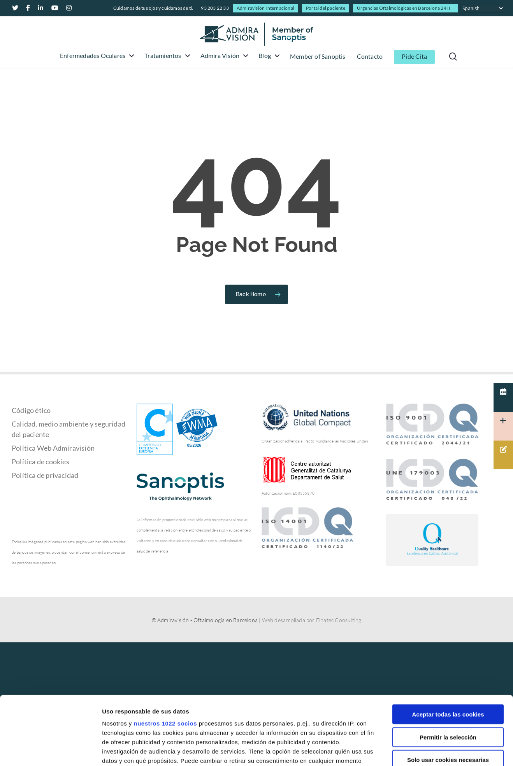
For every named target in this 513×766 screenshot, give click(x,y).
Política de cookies (40, 461)
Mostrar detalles (418, 750)
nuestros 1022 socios (165, 655)
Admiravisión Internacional (265, 8)
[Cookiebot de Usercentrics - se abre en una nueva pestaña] (50, 751)
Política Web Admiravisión (53, 448)
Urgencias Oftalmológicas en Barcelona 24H (403, 8)
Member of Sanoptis (318, 56)
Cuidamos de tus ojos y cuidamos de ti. (153, 8)
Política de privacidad (45, 475)
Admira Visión (223, 55)
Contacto (370, 56)
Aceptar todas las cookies (448, 646)
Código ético (31, 410)
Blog (268, 55)
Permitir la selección (448, 668)
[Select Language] (482, 8)
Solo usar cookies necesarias (448, 691)
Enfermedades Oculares (96, 55)
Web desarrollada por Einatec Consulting (312, 620)
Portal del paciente (325, 8)
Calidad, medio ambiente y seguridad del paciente (68, 429)
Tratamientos (166, 55)
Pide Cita (414, 56)
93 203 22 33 (214, 8)
